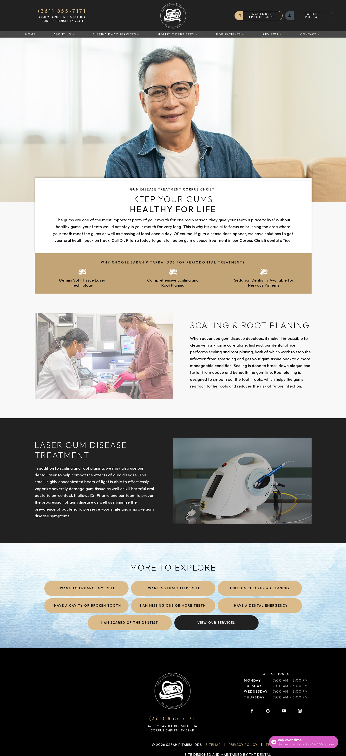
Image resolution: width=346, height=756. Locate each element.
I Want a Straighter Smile (173, 588)
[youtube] (284, 710)
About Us (64, 34)
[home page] (173, 15)
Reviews (272, 34)
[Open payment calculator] (303, 742)
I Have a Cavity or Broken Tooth (86, 605)
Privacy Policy (243, 744)
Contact (310, 34)
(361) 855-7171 (62, 11)
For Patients (230, 34)
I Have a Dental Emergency (260, 605)
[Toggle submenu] (73, 34)
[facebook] (252, 710)
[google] (268, 710)
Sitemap (213, 744)
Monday (252, 680)
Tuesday (253, 685)
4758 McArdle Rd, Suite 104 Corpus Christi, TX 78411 (62, 19)
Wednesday (256, 691)
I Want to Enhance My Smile (86, 588)
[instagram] (300, 710)
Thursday (254, 697)
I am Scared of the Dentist (129, 622)
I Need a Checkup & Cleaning (259, 588)
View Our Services (216, 622)
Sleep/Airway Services (116, 34)
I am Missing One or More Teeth (173, 605)
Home (30, 34)
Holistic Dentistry (178, 34)
